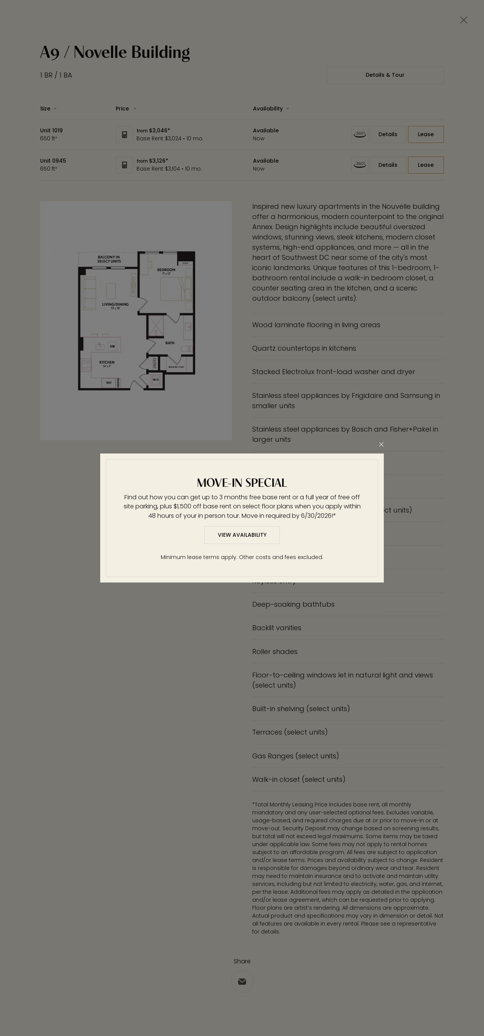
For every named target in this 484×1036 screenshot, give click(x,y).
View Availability (242, 535)
